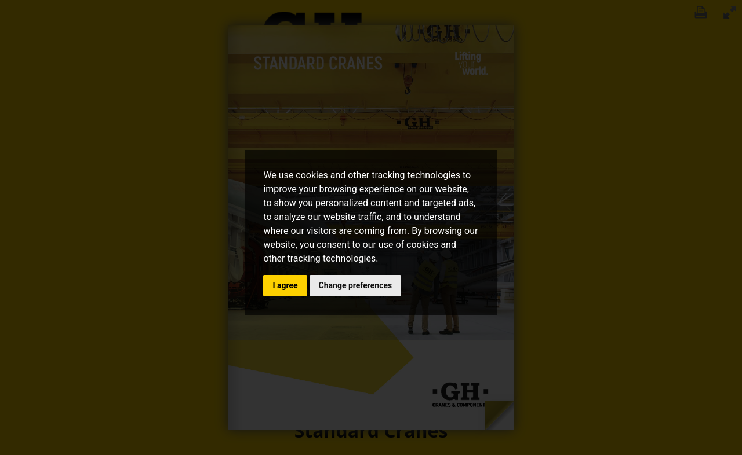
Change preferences (355, 285)
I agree (284, 285)
